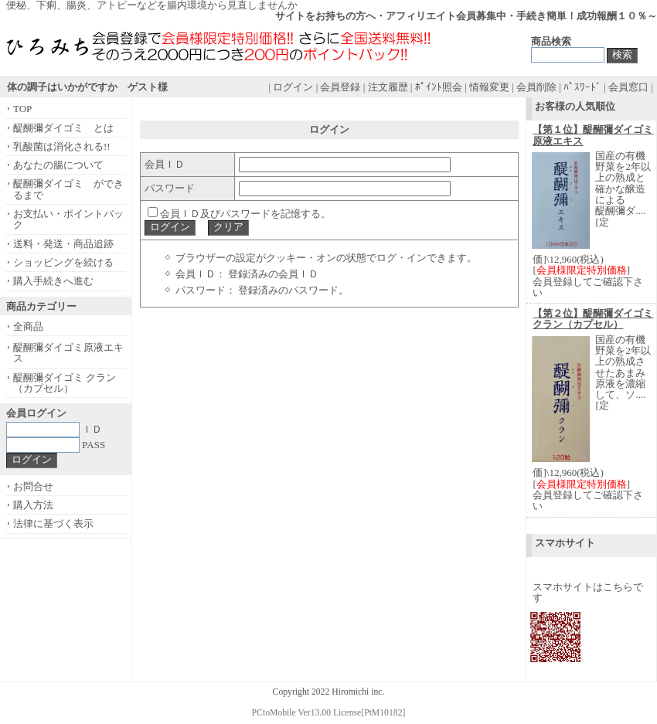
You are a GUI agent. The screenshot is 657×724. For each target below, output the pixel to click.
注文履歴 (388, 87)
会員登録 (340, 87)
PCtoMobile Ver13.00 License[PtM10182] (329, 713)
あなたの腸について (58, 165)
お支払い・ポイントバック (68, 219)
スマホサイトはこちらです (588, 592)
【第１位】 (593, 135)
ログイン (293, 87)
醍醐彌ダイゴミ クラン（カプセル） (64, 383)
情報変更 (489, 87)
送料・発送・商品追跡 (63, 244)
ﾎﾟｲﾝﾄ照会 (438, 87)
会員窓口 (628, 87)
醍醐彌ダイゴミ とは (63, 128)
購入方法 (33, 505)
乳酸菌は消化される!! (62, 146)
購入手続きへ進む (53, 281)
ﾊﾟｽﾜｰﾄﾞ (582, 87)
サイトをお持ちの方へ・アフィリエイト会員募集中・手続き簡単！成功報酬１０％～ (466, 16)
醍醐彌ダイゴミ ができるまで (68, 189)
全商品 (28, 326)
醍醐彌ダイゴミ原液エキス (68, 353)
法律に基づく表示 (53, 523)
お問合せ (33, 486)
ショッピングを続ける (63, 262)
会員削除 (536, 87)
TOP (22, 108)
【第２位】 (593, 319)
